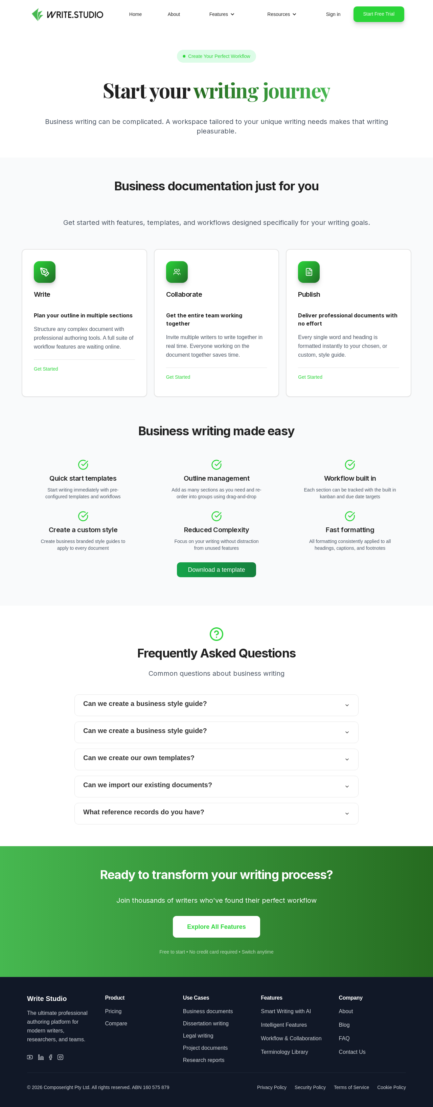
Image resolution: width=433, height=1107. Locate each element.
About (174, 14)
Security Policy (310, 1087)
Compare (116, 1023)
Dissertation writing (206, 1023)
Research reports (204, 1060)
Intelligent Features (284, 1025)
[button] (222, 14)
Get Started (46, 369)
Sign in (333, 14)
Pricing (113, 1011)
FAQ (344, 1038)
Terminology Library (284, 1052)
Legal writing (198, 1036)
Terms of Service (351, 1087)
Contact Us (352, 1052)
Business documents (208, 1011)
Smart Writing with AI (286, 1011)
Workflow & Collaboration (291, 1038)
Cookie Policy (391, 1087)
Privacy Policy (272, 1087)
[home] (66, 14)
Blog (344, 1025)
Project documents (205, 1048)
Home (135, 14)
